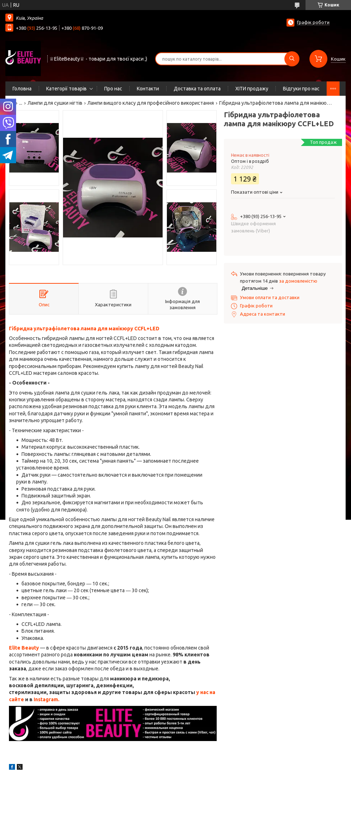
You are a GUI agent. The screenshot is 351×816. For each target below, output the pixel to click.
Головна (22, 88)
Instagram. (46, 699)
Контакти (148, 88)
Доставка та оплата (197, 88)
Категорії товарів (66, 88)
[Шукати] (291, 58)
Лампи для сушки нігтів (55, 103)
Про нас (113, 88)
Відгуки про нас (301, 88)
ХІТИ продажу (251, 88)
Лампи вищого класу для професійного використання (150, 103)
